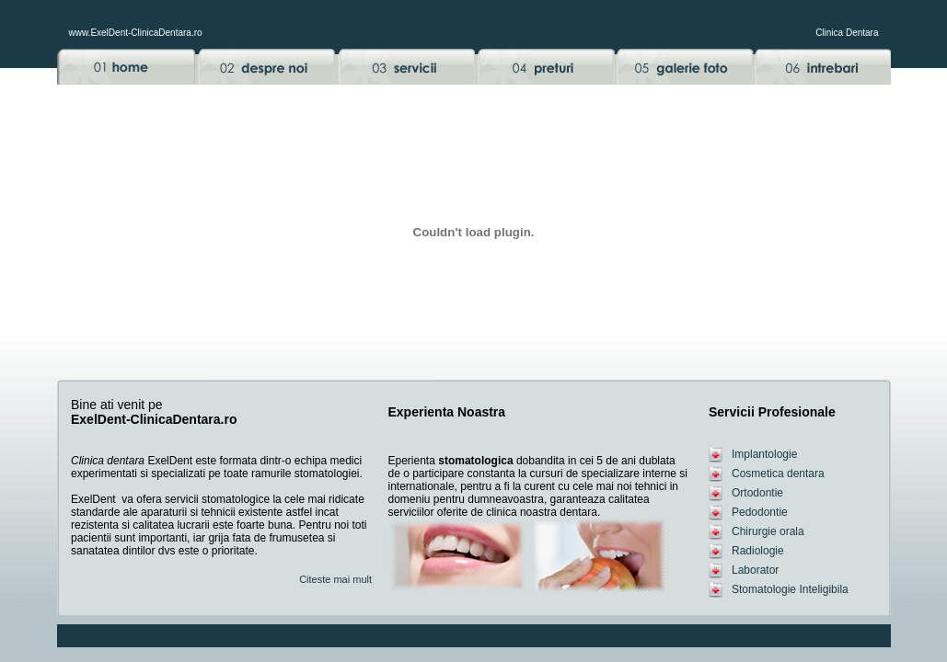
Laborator (755, 570)
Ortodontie (757, 492)
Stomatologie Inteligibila (790, 589)
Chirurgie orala (768, 531)
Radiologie (758, 550)
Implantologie (764, 454)
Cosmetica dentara (778, 473)
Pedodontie (760, 512)
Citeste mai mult (335, 579)
